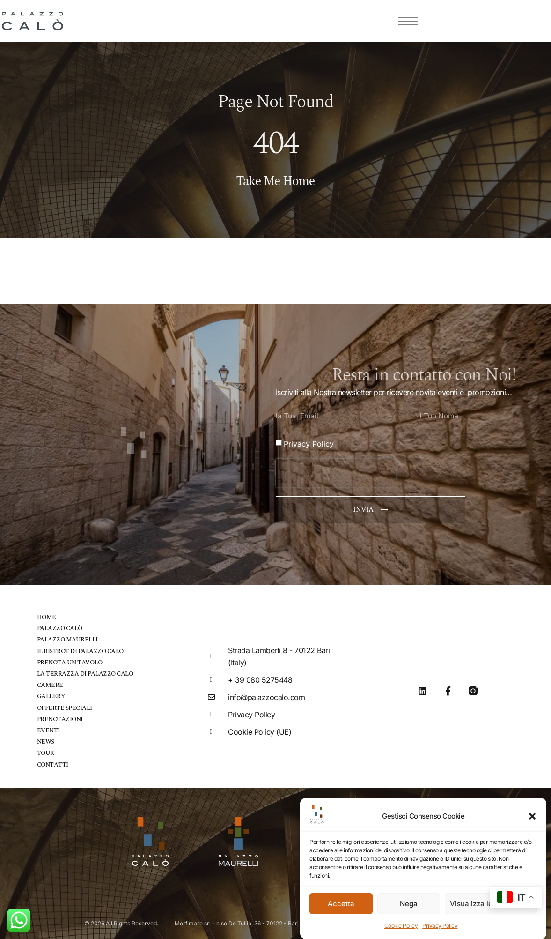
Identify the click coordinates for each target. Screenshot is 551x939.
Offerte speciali (64, 705)
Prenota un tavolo (70, 660)
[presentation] (336, 470)
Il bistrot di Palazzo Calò (80, 648)
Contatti (52, 761)
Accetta (341, 903)
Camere (50, 682)
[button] (532, 816)
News (45, 738)
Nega (409, 903)
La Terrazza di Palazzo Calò (85, 671)
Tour (45, 749)
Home (46, 615)
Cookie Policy (401, 925)
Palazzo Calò (59, 626)
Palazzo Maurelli (67, 637)
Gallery (51, 693)
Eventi (48, 727)
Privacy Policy (439, 925)
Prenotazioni (60, 716)
